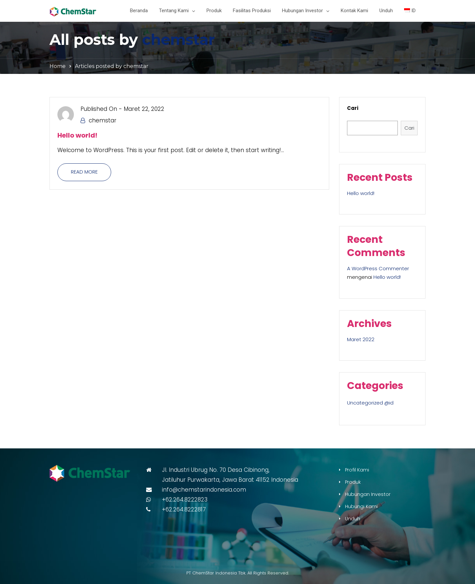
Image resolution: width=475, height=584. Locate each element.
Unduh (386, 11)
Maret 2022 (360, 339)
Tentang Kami (174, 11)
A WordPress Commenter (378, 268)
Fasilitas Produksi (252, 11)
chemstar (178, 39)
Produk (214, 11)
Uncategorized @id (370, 402)
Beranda (139, 11)
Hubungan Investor (302, 11)
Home (57, 66)
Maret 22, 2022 (144, 109)
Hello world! (77, 135)
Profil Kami (357, 470)
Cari (352, 108)
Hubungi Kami (361, 506)
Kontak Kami (354, 11)
